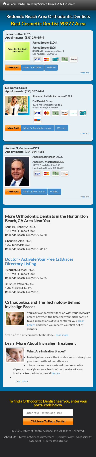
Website (51, 67)
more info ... (85, 72)
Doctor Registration (56, 441)
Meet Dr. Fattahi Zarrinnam (37, 127)
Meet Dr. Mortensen (34, 191)
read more (62, 335)
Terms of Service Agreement (36, 437)
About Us (10, 437)
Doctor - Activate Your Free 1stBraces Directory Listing (39, 261)
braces (56, 373)
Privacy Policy (65, 437)
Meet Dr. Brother (32, 67)
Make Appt (13, 67)
